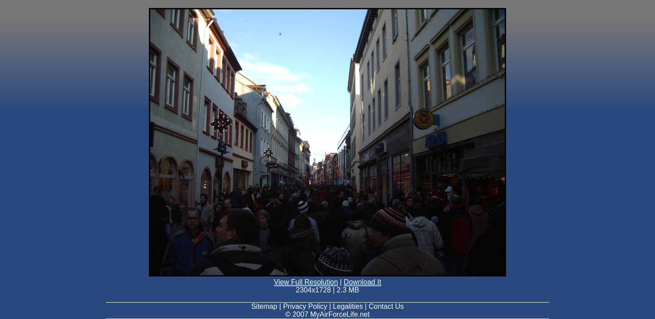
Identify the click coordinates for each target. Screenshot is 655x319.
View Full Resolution (306, 282)
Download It (363, 282)
